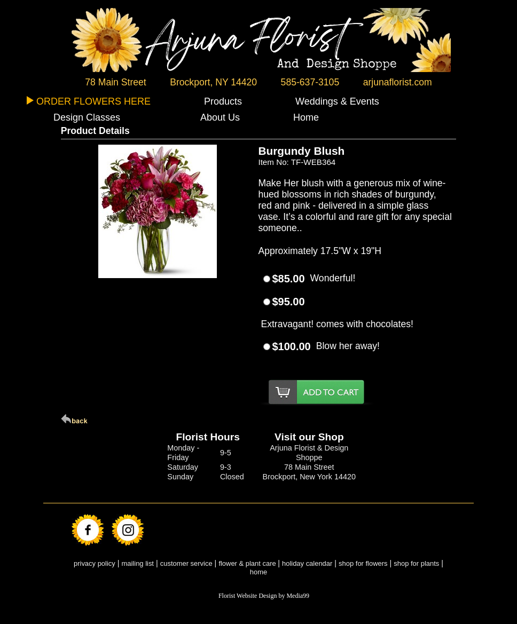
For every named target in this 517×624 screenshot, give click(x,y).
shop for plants (416, 563)
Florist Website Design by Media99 (263, 595)
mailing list (138, 563)
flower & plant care (248, 563)
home (258, 572)
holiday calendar (307, 563)
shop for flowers (363, 563)
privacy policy (94, 563)
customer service (186, 563)
